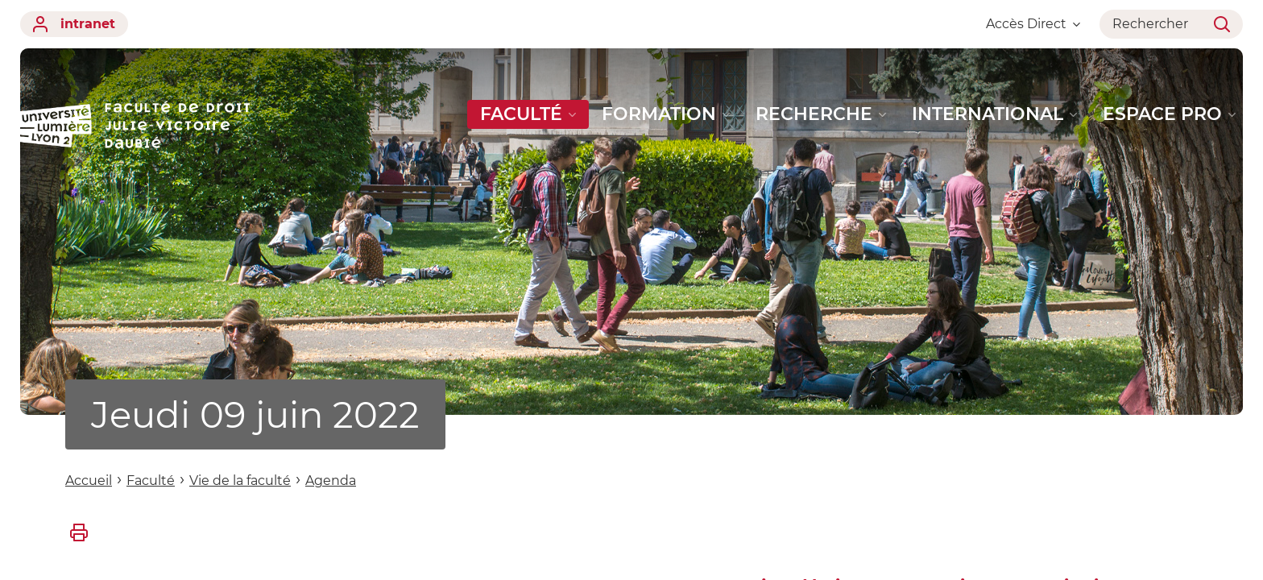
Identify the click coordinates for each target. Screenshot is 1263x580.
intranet (74, 24)
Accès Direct (1033, 23)
